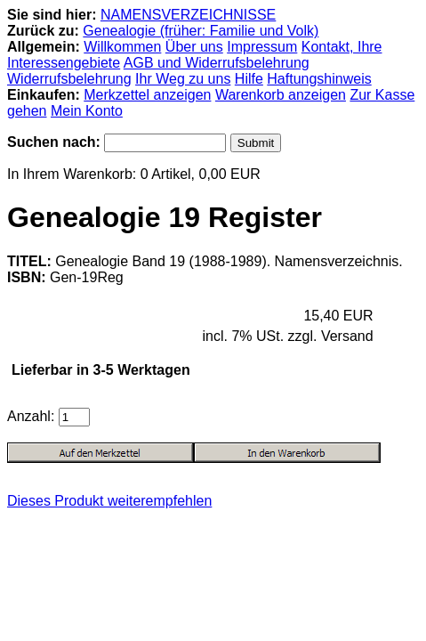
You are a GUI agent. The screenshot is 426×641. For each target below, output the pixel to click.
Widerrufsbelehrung (69, 78)
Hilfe (249, 78)
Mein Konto (87, 110)
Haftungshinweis (319, 78)
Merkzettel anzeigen (147, 94)
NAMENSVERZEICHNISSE (188, 14)
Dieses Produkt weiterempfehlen (109, 500)
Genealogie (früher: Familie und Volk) (200, 30)
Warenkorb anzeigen (280, 94)
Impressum (262, 46)
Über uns (194, 46)
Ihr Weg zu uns (182, 78)
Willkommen (122, 46)
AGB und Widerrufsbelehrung (216, 62)
